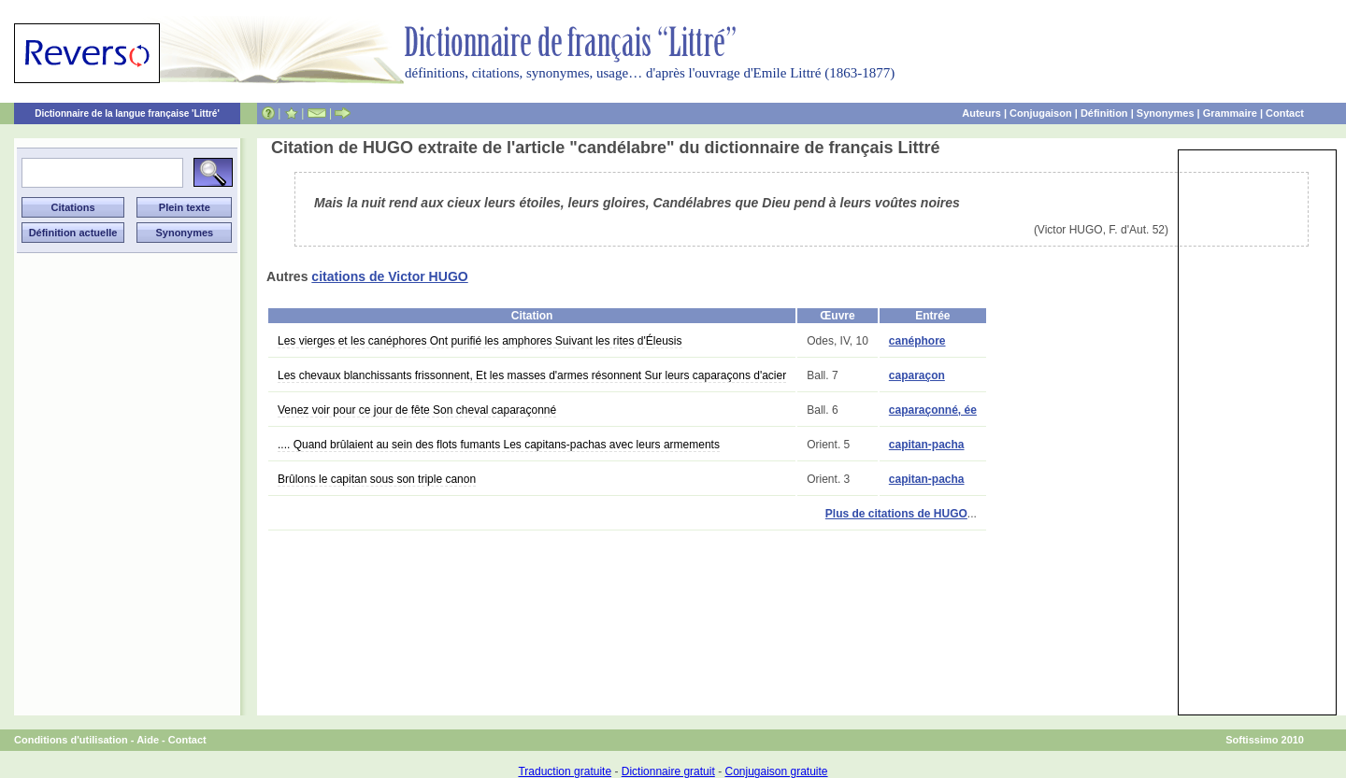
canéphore (917, 340)
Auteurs (981, 113)
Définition (1104, 113)
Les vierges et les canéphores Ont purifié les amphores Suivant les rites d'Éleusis (480, 340)
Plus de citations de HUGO (896, 513)
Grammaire (1230, 113)
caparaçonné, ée (933, 410)
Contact (1285, 113)
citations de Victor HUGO (389, 276)
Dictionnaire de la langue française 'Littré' (127, 113)
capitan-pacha (927, 444)
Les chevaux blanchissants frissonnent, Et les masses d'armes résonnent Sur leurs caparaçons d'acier (532, 375)
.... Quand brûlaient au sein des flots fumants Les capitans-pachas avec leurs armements (499, 444)
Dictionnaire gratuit (668, 771)
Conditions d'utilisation (71, 739)
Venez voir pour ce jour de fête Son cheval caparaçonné (417, 410)
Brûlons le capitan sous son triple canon (377, 479)
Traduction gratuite (564, 771)
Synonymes (1166, 113)
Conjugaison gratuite (775, 771)
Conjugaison (1041, 113)
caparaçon (917, 375)
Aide (147, 739)
